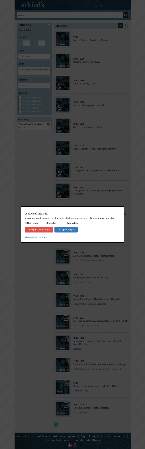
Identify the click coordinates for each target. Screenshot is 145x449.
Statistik (51, 222)
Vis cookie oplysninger (36, 237)
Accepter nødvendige (39, 229)
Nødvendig (32, 222)
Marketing (72, 222)
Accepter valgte (66, 229)
